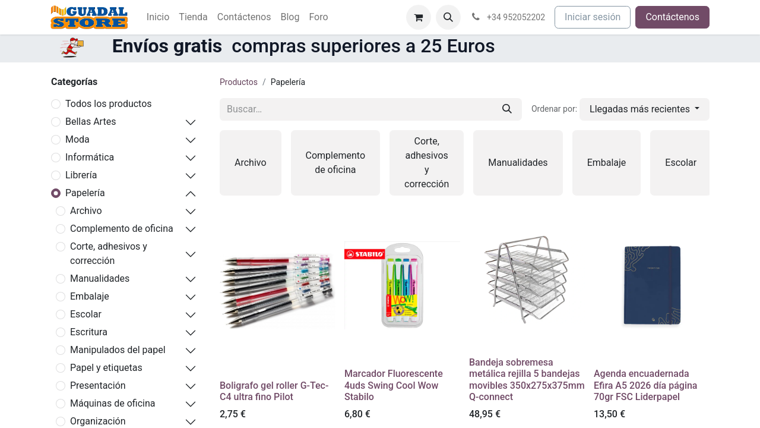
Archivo (86, 210)
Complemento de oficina (121, 228)
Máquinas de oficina (113, 403)
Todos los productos (108, 103)
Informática (89, 157)
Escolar (86, 314)
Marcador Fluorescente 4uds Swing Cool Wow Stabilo (393, 385)
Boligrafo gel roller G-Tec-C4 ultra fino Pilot (274, 391)
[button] (448, 17)
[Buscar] (507, 109)
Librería (81, 175)
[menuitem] (158, 17)
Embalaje (89, 296)
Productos (239, 82)
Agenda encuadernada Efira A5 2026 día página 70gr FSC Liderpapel (646, 385)
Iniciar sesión (592, 17)
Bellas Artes (90, 121)
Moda (77, 139)
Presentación (98, 385)
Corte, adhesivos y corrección (108, 253)
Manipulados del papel (118, 349)
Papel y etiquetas (106, 367)
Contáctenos (672, 17)
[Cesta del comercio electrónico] (418, 17)
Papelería (85, 193)
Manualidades (99, 278)
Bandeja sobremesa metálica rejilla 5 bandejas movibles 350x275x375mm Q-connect (527, 379)
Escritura (88, 332)
